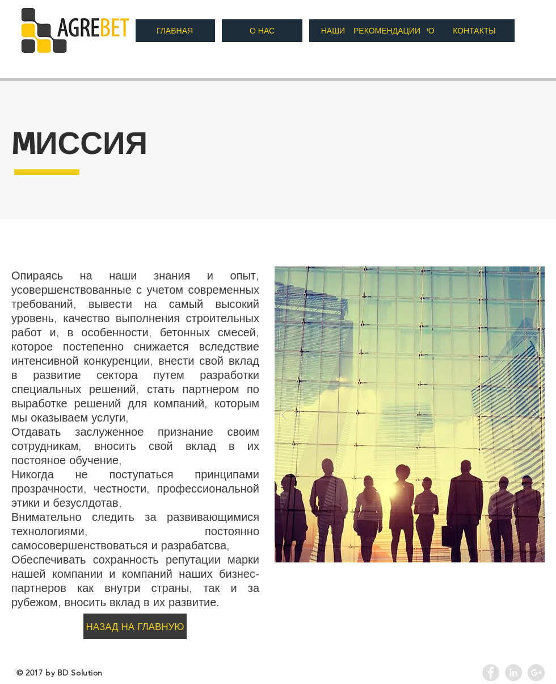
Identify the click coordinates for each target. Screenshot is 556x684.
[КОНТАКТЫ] (474, 30)
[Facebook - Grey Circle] (490, 672)
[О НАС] (262, 30)
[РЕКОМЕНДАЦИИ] (387, 30)
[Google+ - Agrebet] (536, 672)
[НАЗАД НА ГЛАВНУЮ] (135, 626)
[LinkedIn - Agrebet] (513, 672)
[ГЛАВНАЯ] (174, 30)
